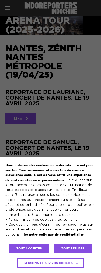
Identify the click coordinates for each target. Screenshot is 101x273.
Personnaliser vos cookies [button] (48, 263)
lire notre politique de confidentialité (53, 234)
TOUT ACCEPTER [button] (29, 248)
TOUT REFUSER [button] (73, 248)
